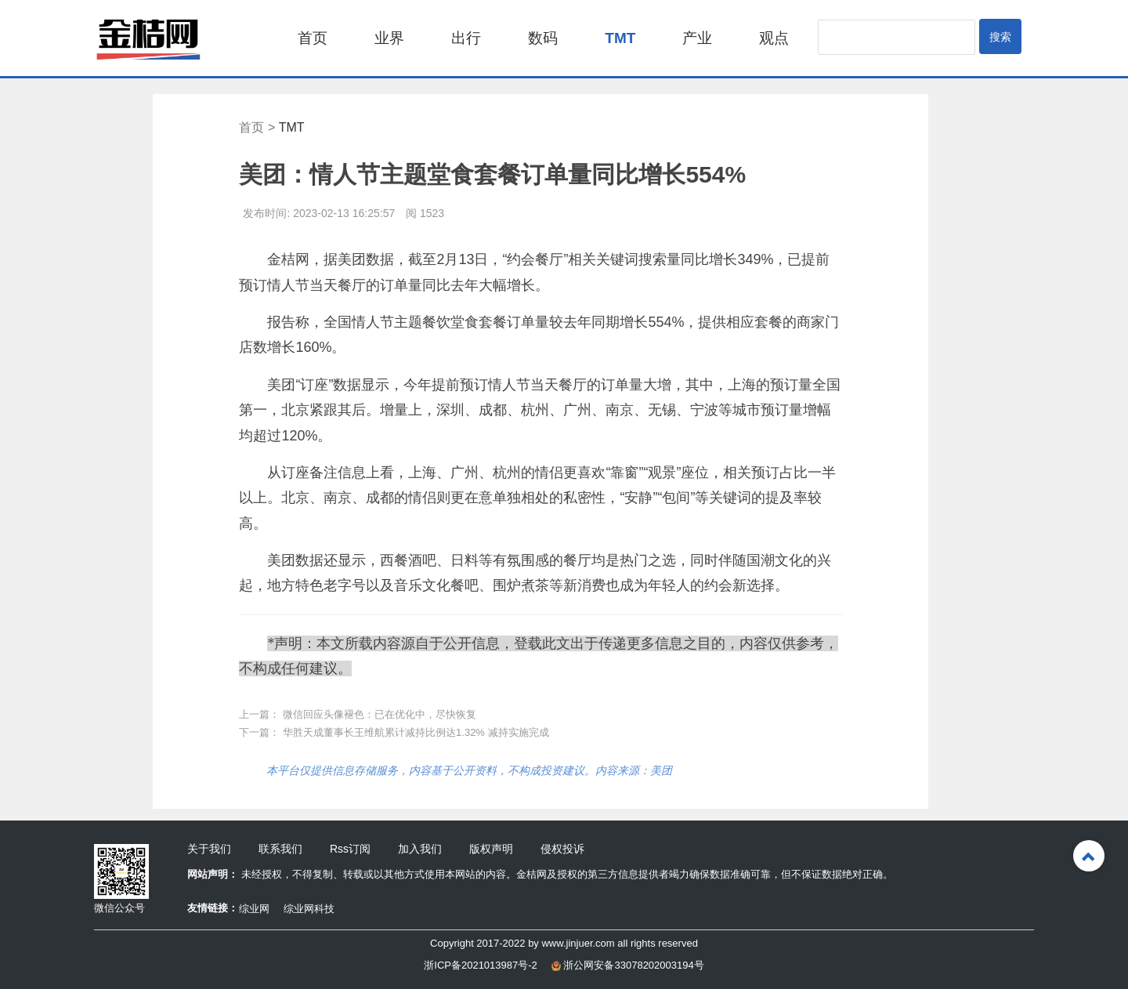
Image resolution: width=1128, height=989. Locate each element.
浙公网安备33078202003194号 (627, 965)
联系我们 (280, 848)
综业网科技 (309, 909)
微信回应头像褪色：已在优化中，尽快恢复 (379, 714)
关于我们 (209, 848)
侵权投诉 (562, 848)
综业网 (254, 909)
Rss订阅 (350, 848)
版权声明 (491, 848)
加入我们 (420, 848)
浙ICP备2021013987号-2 (480, 965)
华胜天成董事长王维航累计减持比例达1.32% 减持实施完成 (415, 732)
